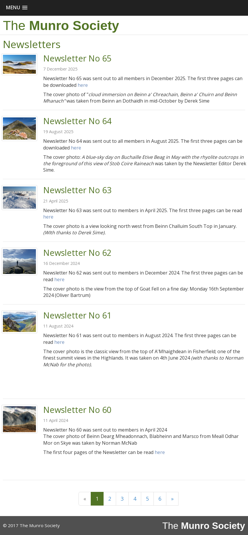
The (61, 25)
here (83, 85)
